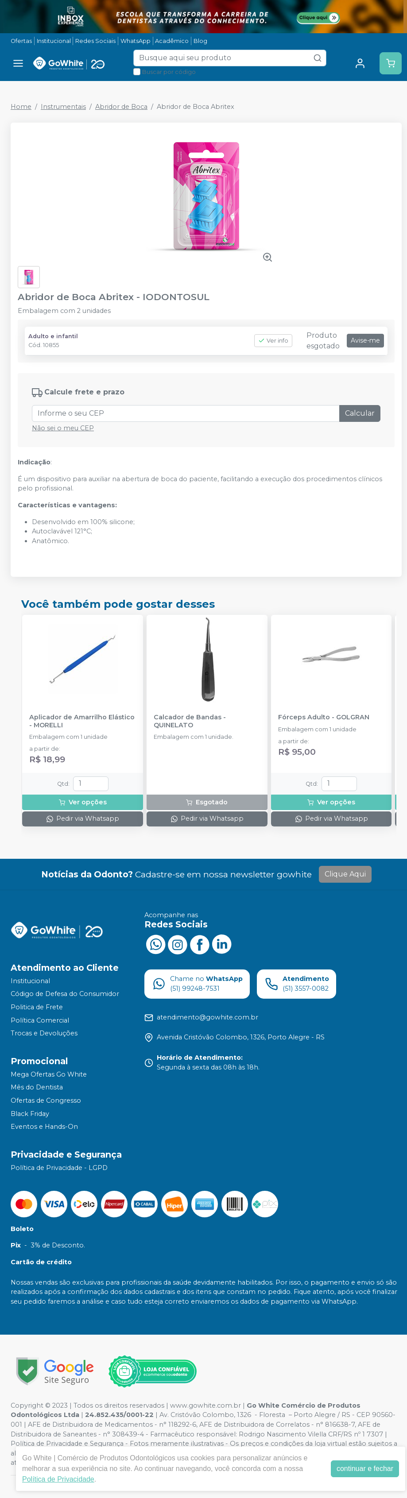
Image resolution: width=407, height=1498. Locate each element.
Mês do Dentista (37, 1088)
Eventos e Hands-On (44, 1127)
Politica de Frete (37, 1007)
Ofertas (21, 41)
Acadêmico (172, 41)
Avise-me (365, 340)
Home (21, 107)
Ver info (273, 340)
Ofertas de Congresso (46, 1100)
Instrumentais (63, 107)
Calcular (360, 413)
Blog (200, 41)
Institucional (54, 41)
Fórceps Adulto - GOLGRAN (323, 717)
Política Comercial (40, 1020)
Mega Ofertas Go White (49, 1074)
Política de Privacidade (58, 1479)
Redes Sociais (95, 41)
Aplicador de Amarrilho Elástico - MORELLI (82, 721)
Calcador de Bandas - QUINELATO (190, 721)
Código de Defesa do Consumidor (65, 994)
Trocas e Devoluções (44, 1033)
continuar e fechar (365, 1468)
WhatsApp (135, 41)
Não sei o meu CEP (63, 428)
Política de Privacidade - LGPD (59, 1168)
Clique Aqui (345, 874)
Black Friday (30, 1114)
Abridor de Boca (121, 107)
